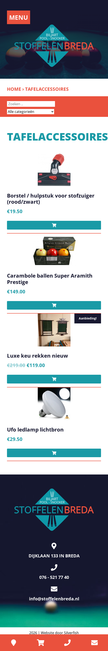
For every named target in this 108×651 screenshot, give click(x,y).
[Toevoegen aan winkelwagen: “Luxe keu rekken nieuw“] (54, 379)
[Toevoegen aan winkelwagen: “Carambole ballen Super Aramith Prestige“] (54, 305)
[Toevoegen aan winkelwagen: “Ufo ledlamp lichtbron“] (54, 453)
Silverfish (71, 632)
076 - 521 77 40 (54, 572)
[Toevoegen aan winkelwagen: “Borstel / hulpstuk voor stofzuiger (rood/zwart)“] (54, 225)
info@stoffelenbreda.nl (54, 594)
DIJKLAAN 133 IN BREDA (54, 551)
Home (14, 89)
